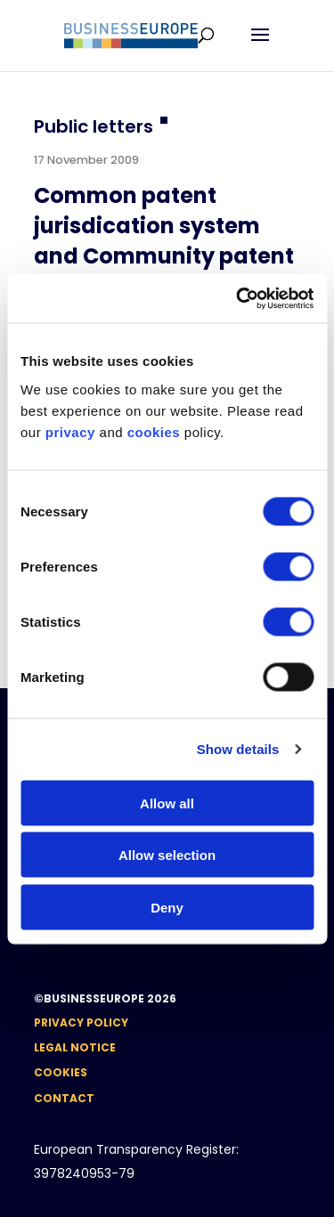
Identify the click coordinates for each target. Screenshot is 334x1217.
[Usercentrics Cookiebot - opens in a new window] (238, 298)
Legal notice (75, 1047)
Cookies (60, 1072)
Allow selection (167, 855)
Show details (238, 749)
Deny (167, 906)
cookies (153, 431)
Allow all (167, 802)
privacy (70, 431)
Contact (64, 1098)
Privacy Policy (81, 1022)
